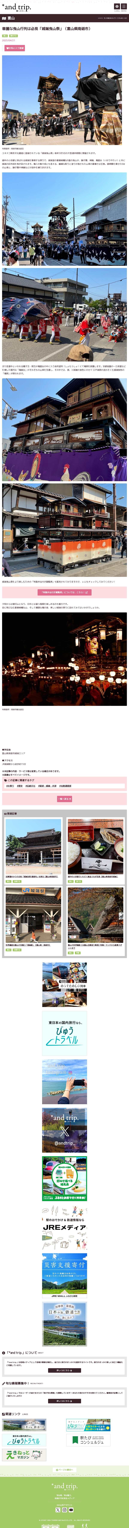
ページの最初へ (64, 1469)
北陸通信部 (66, 785)
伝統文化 (31, 785)
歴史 (20, 785)
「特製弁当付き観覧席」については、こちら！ (64, 592)
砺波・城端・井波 (48, 785)
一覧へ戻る (64, 798)
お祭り (11, 785)
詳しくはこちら (64, 1370)
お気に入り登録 (15, 48)
